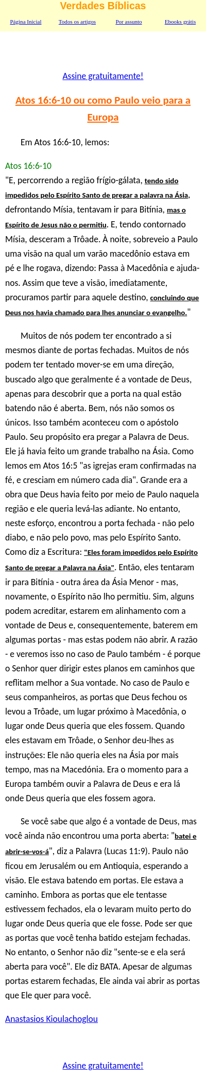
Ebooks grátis (180, 21)
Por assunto (128, 21)
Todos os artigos (77, 21)
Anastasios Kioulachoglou (51, 1019)
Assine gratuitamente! (102, 76)
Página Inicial (25, 21)
